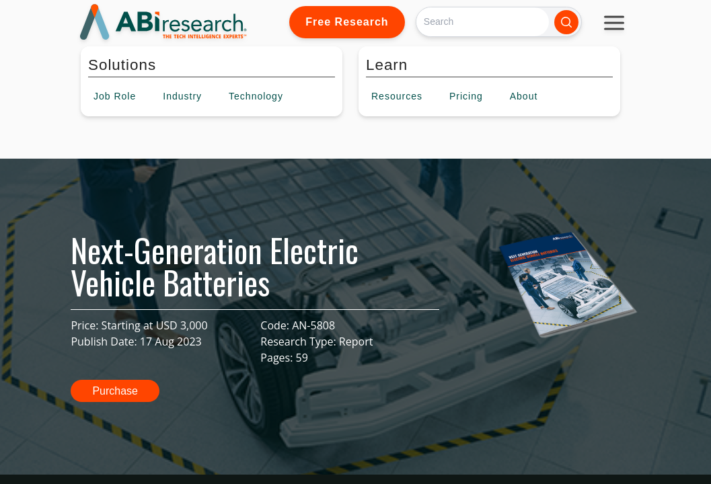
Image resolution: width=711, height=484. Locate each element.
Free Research (346, 22)
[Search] (482, 21)
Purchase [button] (115, 391)
